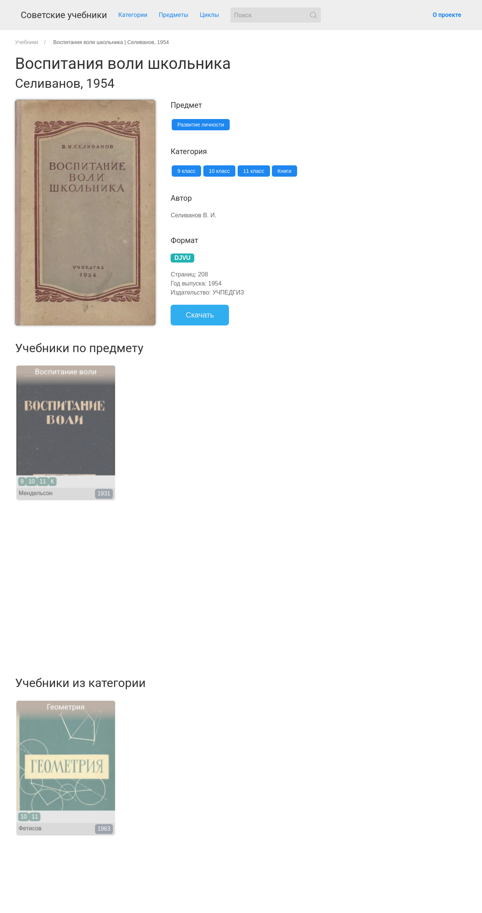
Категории (133, 14)
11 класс (253, 171)
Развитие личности (200, 125)
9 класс (186, 171)
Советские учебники (64, 15)
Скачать (200, 315)
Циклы (209, 14)
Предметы (174, 14)
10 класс (219, 171)
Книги (284, 171)
